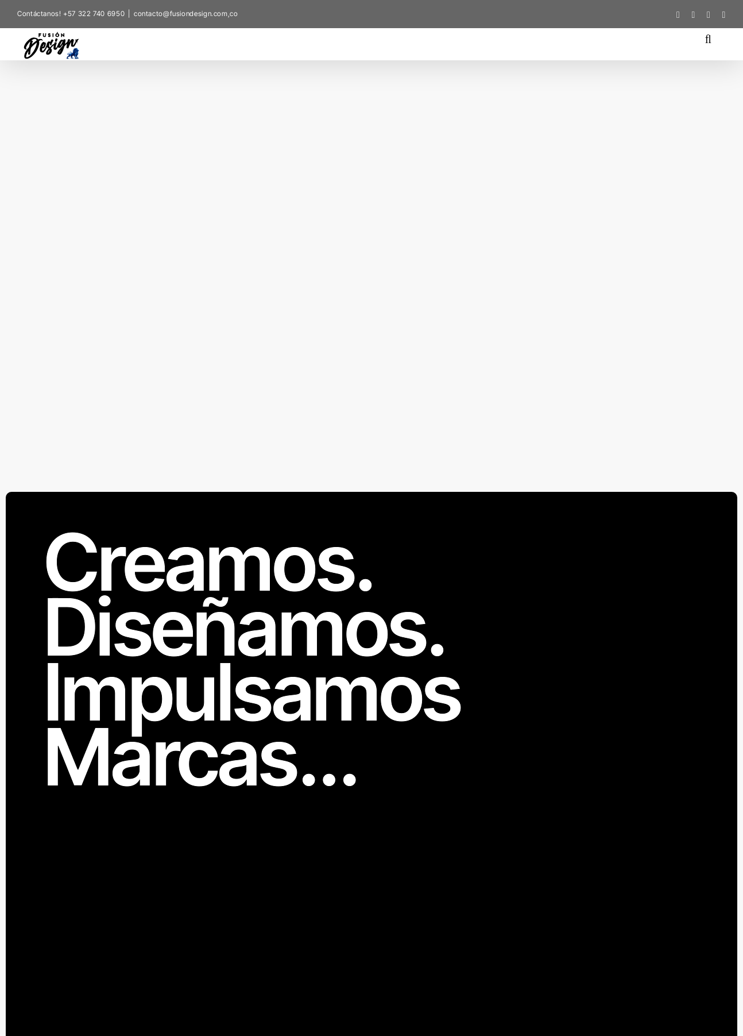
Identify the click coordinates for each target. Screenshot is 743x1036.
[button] (708, 38)
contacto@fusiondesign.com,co (186, 13)
